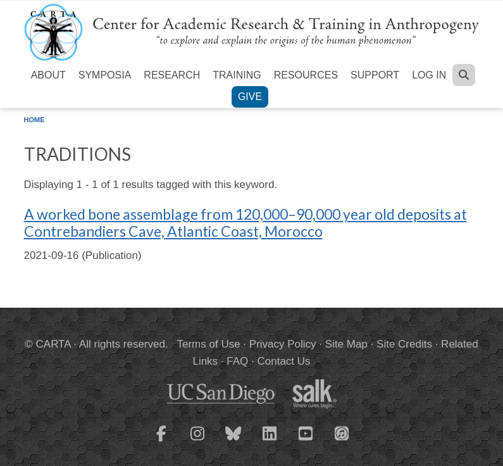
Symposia (105, 75)
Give (250, 96)
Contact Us (283, 361)
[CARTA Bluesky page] (233, 441)
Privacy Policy (282, 344)
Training (237, 75)
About (48, 75)
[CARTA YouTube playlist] (305, 441)
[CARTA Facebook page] (161, 441)
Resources (306, 75)
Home (34, 119)
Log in (429, 75)
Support (375, 75)
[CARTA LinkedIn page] (269, 441)
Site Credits (404, 344)
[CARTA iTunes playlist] (341, 432)
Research (172, 75)
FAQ (237, 361)
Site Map (346, 344)
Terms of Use (208, 344)
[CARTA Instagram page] (197, 441)
